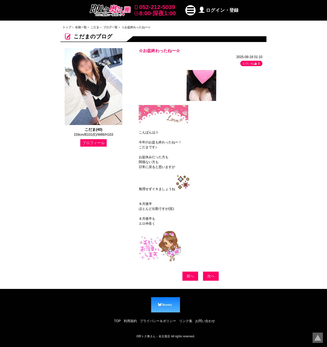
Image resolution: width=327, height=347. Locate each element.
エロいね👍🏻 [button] (251, 63)
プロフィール (93, 143)
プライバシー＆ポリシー (158, 321)
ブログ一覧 (110, 27)
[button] (190, 10)
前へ (190, 276)
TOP (117, 321)
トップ (67, 27)
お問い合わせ (205, 321)
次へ (211, 276)
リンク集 (185, 321)
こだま (95, 27)
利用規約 (130, 321)
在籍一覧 (81, 27)
